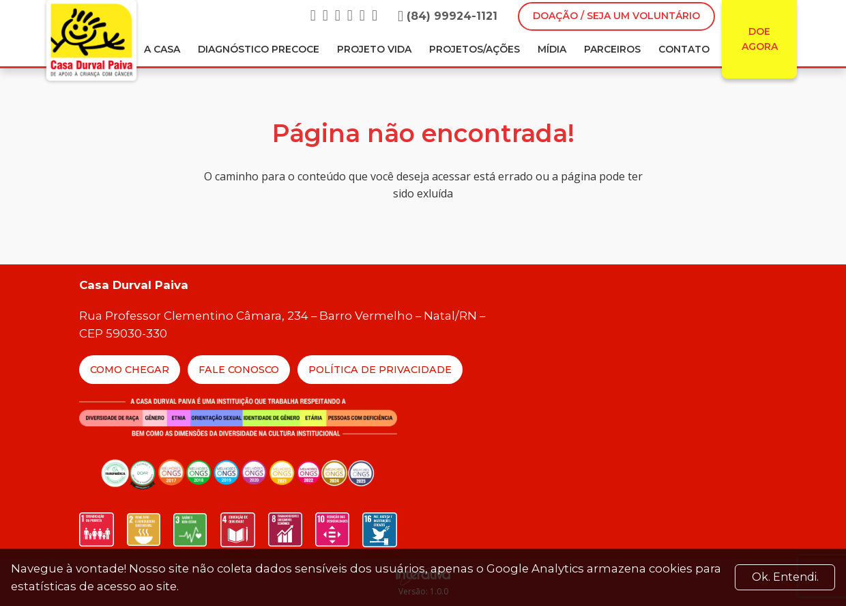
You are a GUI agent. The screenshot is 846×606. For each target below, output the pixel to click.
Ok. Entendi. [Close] (785, 576)
